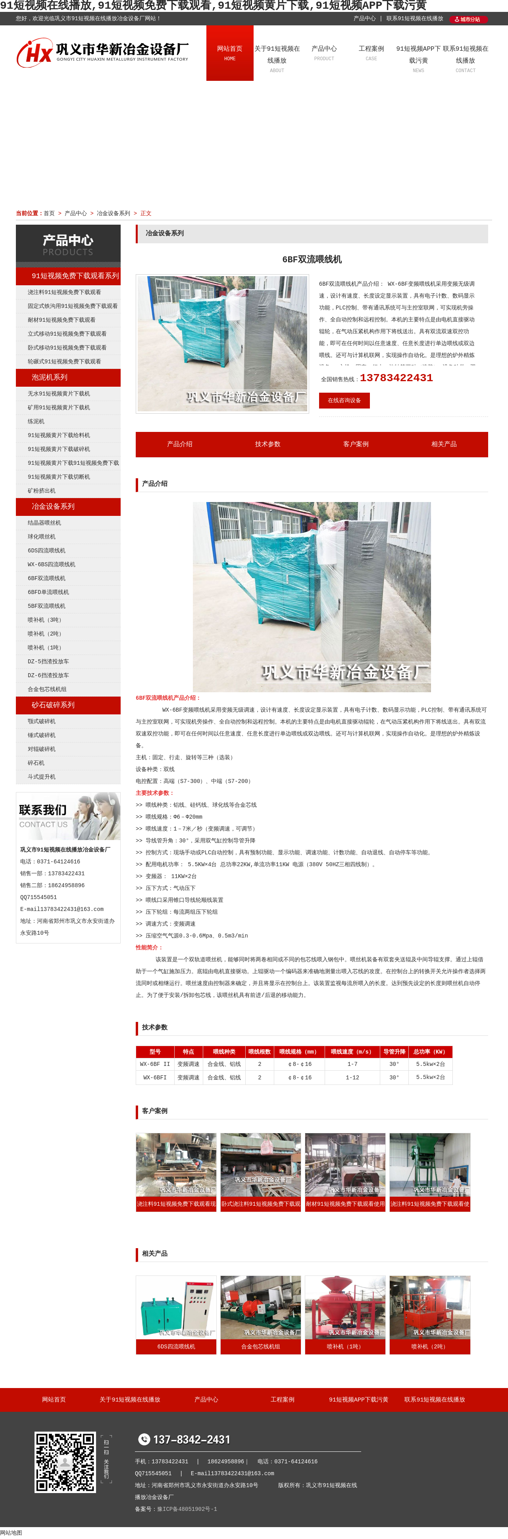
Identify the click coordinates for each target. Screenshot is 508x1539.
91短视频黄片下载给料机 (59, 435)
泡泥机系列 (49, 378)
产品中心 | (368, 18)
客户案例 (356, 444)
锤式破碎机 (42, 735)
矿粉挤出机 (42, 491)
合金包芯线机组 (47, 689)
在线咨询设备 (344, 400)
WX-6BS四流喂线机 (51, 564)
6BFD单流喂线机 (48, 592)
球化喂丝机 (42, 537)
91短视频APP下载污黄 (418, 60)
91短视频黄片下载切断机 (59, 477)
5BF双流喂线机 (46, 606)
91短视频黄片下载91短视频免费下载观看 (67, 465)
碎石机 (36, 763)
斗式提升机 (42, 777)
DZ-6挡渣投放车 (48, 675)
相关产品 (444, 444)
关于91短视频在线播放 (277, 60)
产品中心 (324, 54)
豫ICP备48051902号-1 (187, 1509)
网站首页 (230, 54)
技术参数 (268, 444)
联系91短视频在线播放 (415, 18)
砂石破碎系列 (53, 705)
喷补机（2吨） (46, 634)
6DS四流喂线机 (46, 551)
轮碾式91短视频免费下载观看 (64, 362)
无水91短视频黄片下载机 (59, 394)
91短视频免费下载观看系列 (75, 276)
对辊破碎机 (42, 749)
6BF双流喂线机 (46, 578)
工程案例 (371, 54)
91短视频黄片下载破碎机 (59, 449)
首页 (49, 213)
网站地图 (11, 1533)
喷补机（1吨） (46, 648)
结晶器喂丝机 (44, 523)
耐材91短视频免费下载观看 (62, 320)
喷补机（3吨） (46, 620)
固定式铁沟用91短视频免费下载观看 (73, 306)
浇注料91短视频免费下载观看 (64, 292)
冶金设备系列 (113, 213)
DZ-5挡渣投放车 (48, 662)
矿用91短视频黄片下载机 (59, 408)
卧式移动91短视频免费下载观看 (67, 348)
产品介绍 (179, 444)
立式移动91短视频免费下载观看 (67, 334)
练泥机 (36, 421)
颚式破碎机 (42, 721)
